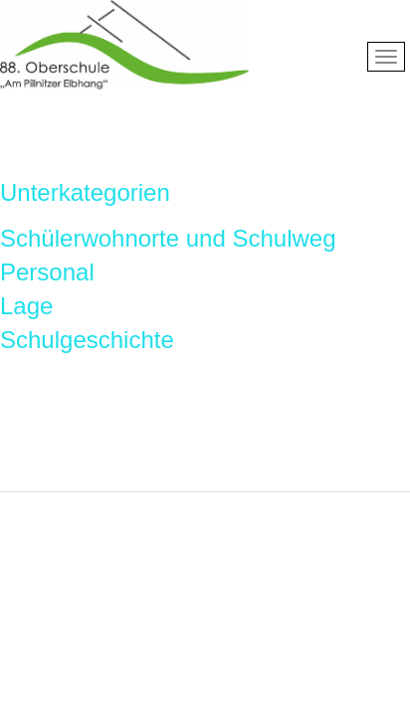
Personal (47, 272)
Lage (26, 305)
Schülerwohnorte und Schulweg (168, 238)
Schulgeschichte (87, 339)
